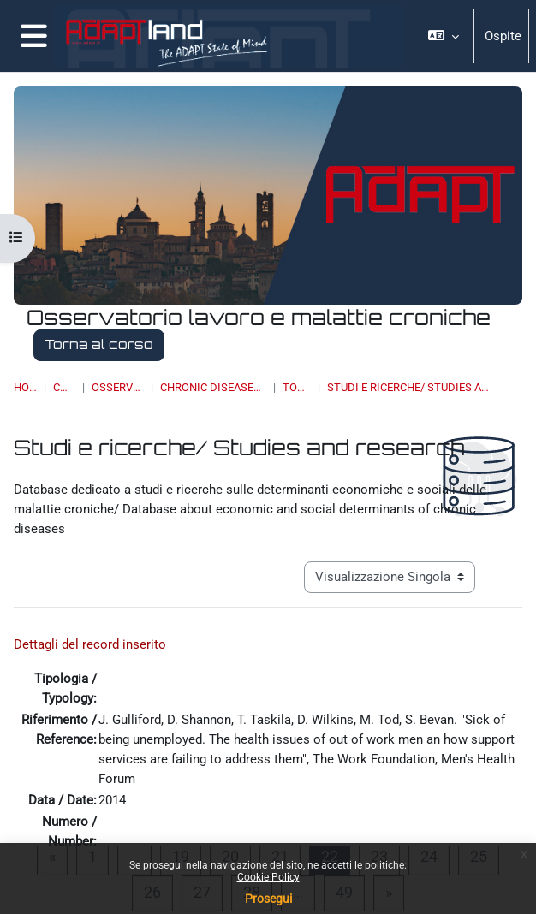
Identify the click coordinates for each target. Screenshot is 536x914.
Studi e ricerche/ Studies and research (412, 387)
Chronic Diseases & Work (213, 387)
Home (25, 387)
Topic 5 (297, 387)
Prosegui (268, 898)
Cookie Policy (268, 877)
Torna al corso (99, 344)
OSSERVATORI (118, 387)
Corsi (63, 387)
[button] (443, 36)
